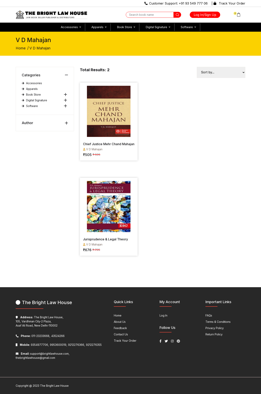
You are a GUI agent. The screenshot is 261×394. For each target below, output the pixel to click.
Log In (163, 315)
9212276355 (94, 344)
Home (21, 48)
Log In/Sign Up (205, 15)
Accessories (69, 27)
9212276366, (76, 344)
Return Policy (214, 334)
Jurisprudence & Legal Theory (105, 239)
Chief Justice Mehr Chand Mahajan (108, 144)
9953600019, (58, 344)
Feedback (120, 328)
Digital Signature (156, 27)
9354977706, (32, 344)
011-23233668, (33, 336)
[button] (237, 14)
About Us (120, 321)
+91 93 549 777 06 (193, 3)
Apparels (97, 27)
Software (187, 27)
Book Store (124, 27)
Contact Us (121, 334)
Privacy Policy (214, 328)
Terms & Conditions (218, 321)
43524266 (58, 336)
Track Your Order (232, 3)
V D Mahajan (92, 149)
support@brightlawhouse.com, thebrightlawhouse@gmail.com (42, 355)
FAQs (208, 315)
